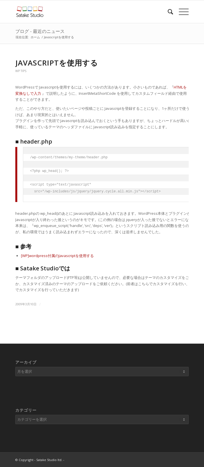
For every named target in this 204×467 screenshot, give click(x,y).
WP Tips (20, 71)
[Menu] (181, 11)
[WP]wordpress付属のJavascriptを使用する (57, 255)
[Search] (167, 11)
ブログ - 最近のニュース (40, 31)
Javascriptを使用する (56, 63)
